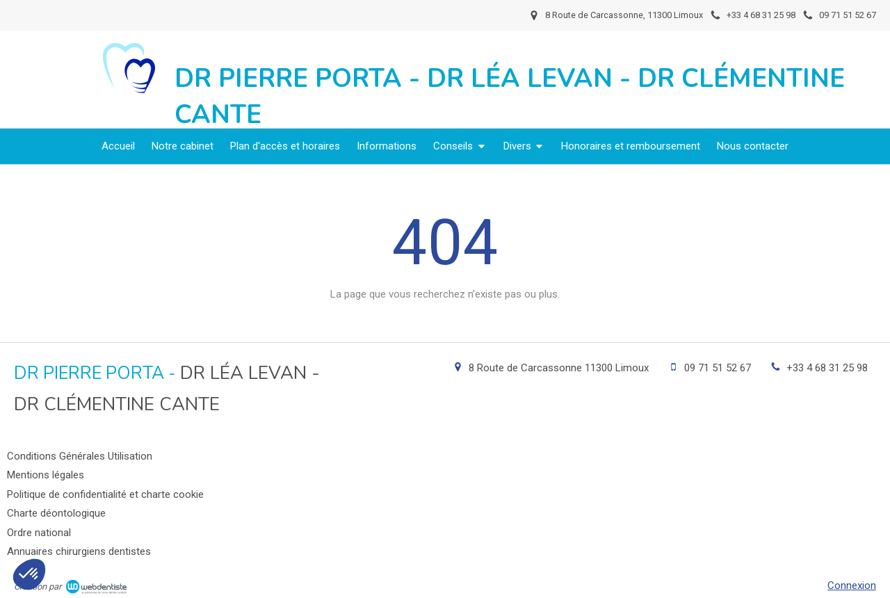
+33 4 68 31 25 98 (827, 368)
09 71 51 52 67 (717, 368)
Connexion (851, 585)
